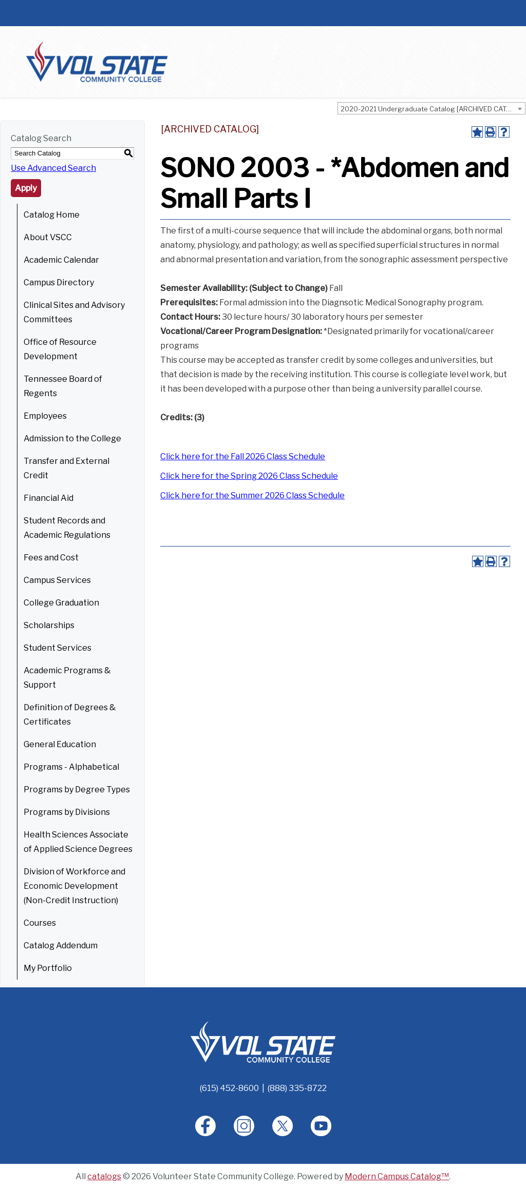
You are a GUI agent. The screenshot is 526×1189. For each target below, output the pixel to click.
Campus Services (57, 580)
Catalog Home (52, 215)
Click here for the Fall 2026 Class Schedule (242, 456)
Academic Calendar (61, 260)
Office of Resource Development (60, 349)
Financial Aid (48, 498)
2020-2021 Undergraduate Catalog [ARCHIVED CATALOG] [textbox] (433, 109)
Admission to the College (72, 438)
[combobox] (431, 108)
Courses (40, 923)
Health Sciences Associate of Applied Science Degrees (78, 842)
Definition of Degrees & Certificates (70, 715)
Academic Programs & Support (67, 678)
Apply (26, 188)
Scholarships (49, 625)
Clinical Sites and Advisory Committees (74, 312)
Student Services (57, 648)
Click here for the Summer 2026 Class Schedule (252, 495)
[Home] (263, 1041)
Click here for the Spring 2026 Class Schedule (249, 476)
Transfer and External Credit (66, 468)
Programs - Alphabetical (71, 767)
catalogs (104, 1176)
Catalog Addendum (61, 945)
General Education (60, 744)
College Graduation (61, 603)
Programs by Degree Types (77, 789)
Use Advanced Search (53, 168)
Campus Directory (59, 282)
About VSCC (48, 237)
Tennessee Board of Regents (63, 386)
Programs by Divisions (67, 812)
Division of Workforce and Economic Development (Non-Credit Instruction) (74, 886)
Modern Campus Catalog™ (397, 1176)
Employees (45, 416)
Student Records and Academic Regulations (67, 528)
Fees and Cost (51, 557)
